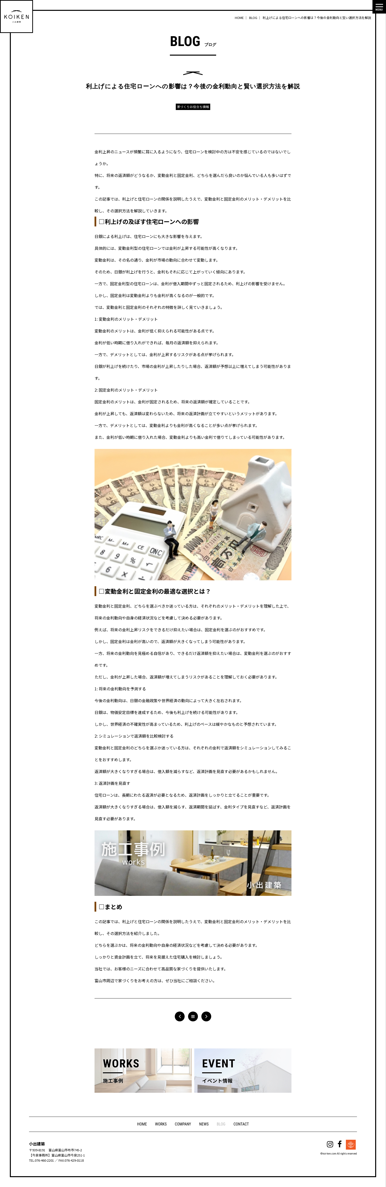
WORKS (160, 1124)
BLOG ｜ (255, 17)
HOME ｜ (241, 17)
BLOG (221, 1124)
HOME (141, 1124)
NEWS (204, 1124)
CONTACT (241, 1124)
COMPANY (183, 1124)
